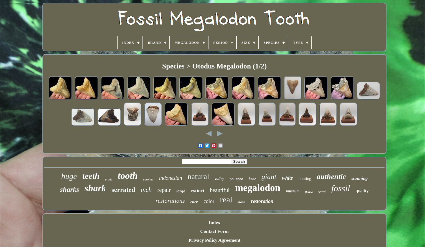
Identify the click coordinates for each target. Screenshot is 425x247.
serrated (123, 189)
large (180, 191)
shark (95, 188)
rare (194, 201)
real (226, 199)
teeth (91, 176)
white (287, 178)
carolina (148, 179)
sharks (69, 189)
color (208, 201)
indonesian (170, 178)
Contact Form (214, 231)
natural (198, 176)
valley (219, 179)
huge (69, 176)
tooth (128, 175)
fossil (340, 188)
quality (362, 190)
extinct (197, 190)
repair (164, 190)
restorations (170, 200)
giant (268, 177)
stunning (360, 178)
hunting (305, 178)
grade (108, 179)
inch (146, 189)
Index (214, 222)
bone (252, 179)
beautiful (220, 190)
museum (292, 191)
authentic (331, 176)
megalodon (257, 187)
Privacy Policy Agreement (215, 240)
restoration (262, 201)
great (322, 191)
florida (309, 191)
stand (241, 202)
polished (236, 179)
